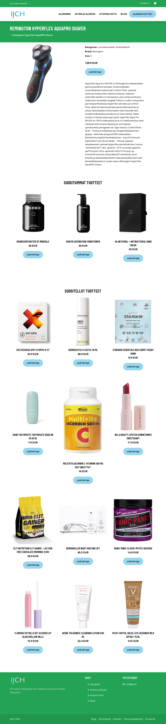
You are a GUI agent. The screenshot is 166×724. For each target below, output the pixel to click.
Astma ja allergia (85, 14)
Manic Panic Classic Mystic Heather (133, 548)
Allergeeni (65, 14)
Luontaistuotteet (106, 47)
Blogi (124, 14)
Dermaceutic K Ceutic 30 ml (83, 349)
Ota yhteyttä (104, 719)
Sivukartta (150, 719)
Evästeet (117, 719)
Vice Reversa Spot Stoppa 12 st (32, 349)
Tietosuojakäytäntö (133, 719)
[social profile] (29, 3)
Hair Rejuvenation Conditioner (83, 241)
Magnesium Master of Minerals (33, 241)
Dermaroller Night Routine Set (83, 548)
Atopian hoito (108, 14)
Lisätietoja (95, 72)
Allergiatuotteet (142, 14)
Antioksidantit (123, 47)
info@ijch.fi (145, 3)
